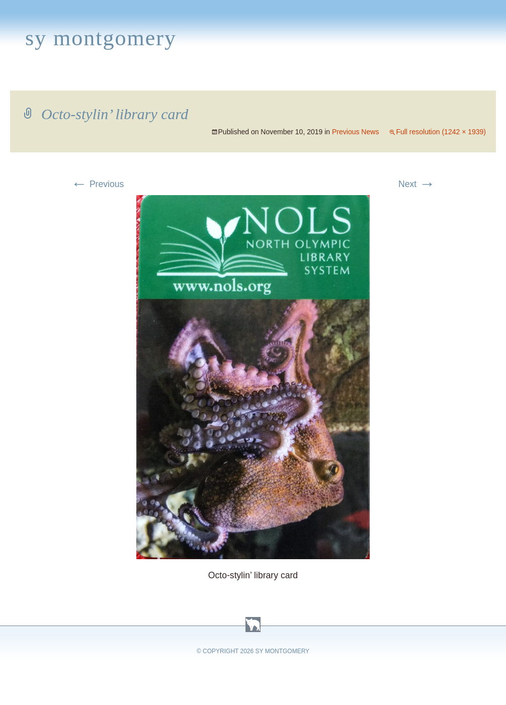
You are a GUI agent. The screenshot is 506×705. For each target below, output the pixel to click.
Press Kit (406, 78)
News (172, 78)
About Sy (315, 78)
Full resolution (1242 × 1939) (441, 132)
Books (57, 78)
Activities (258, 78)
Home (18, 78)
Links (360, 78)
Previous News (355, 132)
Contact (460, 78)
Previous (97, 184)
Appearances (116, 78)
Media (210, 78)
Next (416, 184)
